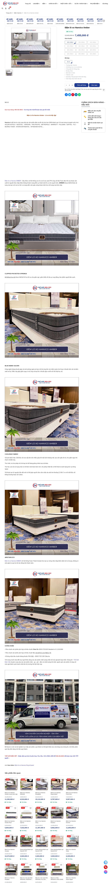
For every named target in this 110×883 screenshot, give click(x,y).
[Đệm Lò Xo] (20, 20)
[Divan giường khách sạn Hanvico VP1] (26, 840)
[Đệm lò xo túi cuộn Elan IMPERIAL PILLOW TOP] (41, 869)
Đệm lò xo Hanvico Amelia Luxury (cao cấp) (11, 793)
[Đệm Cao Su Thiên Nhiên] (40, 20)
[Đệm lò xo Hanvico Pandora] (57, 812)
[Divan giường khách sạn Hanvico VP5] (41, 840)
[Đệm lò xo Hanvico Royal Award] (24, 765)
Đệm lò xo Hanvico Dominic (71, 821)
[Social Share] (66, 94)
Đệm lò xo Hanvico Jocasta (10, 850)
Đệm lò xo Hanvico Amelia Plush (10, 821)
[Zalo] (105, 862)
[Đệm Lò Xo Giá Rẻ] (80, 20)
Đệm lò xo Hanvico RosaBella (40, 793)
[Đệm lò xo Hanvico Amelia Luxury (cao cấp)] (11, 784)
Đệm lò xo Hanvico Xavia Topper (71, 878)
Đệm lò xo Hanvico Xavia (71, 850)
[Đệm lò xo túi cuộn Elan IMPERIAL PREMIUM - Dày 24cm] (26, 869)
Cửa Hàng (105, 3)
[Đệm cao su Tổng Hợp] (100, 20)
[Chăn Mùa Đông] (60, 20)
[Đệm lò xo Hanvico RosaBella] (41, 784)
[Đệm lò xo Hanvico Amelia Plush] (11, 812)
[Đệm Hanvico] (90, 20)
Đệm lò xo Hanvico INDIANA (25, 793)
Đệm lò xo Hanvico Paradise (10, 878)
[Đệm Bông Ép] (30, 20)
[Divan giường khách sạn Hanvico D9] (57, 840)
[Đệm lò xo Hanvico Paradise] (11, 869)
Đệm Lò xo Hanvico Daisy (40, 821)
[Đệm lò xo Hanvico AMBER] (13, 181)
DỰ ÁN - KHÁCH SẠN (81, 3)
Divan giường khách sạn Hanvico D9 (57, 850)
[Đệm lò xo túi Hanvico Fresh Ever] (72, 784)
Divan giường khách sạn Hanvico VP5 (41, 850)
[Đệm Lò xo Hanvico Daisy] (41, 812)
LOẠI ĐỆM (36, 3)
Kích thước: (68, 38)
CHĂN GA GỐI (53, 3)
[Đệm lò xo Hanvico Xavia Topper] (72, 869)
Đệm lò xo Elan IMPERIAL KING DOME (57, 878)
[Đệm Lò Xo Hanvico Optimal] (26, 812)
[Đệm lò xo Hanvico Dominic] (72, 812)
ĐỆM (44, 3)
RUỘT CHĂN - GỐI (66, 3)
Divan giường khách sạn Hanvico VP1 (26, 850)
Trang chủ (28, 3)
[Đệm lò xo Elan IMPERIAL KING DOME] (57, 869)
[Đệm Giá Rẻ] (10, 20)
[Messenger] (105, 872)
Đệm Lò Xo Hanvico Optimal (25, 821)
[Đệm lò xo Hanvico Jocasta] (11, 840)
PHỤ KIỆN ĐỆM (95, 3)
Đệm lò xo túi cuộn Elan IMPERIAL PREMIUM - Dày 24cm (26, 878)
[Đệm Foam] (50, 20)
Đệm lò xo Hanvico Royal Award (56, 793)
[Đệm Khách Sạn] (70, 20)
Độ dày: (67, 58)
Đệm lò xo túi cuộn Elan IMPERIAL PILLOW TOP (41, 878)
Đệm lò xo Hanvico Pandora (56, 821)
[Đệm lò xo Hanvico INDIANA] (26, 784)
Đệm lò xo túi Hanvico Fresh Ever (71, 793)
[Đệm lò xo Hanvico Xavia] (72, 840)
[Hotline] (105, 867)
